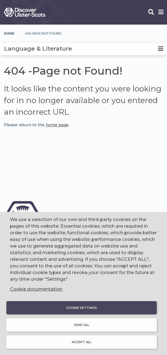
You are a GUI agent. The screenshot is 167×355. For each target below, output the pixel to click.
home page (57, 124)
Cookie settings (81, 308)
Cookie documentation (36, 289)
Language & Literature (38, 48)
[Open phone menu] (161, 12)
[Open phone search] (151, 12)
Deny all (81, 325)
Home (9, 33)
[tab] (83, 49)
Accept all (81, 342)
